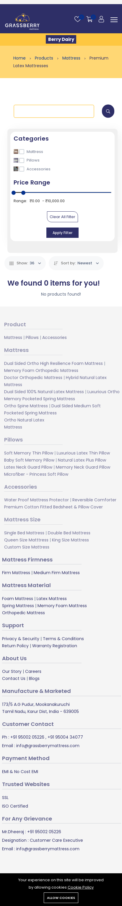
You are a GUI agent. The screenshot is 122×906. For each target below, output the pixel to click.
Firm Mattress (16, 573)
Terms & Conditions (63, 639)
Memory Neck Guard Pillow (83, 467)
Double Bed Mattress (69, 533)
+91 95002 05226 (26, 737)
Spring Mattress (18, 606)
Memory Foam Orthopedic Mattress (41, 370)
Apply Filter (62, 232)
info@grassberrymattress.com (47, 746)
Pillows (32, 337)
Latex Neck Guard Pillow (28, 467)
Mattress (72, 58)
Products (44, 58)
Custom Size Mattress (26, 547)
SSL (5, 797)
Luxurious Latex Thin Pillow (83, 453)
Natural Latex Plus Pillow (82, 460)
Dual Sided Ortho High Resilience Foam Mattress (53, 363)
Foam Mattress (17, 599)
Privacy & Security (20, 639)
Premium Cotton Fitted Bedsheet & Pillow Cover (53, 507)
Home (20, 58)
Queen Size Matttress (26, 540)
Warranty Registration (54, 646)
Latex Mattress (52, 599)
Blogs (34, 678)
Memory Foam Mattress (62, 606)
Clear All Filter (62, 217)
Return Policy (15, 646)
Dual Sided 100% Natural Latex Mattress (44, 392)
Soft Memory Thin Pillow (28, 453)
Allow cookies (61, 897)
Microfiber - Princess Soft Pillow (36, 474)
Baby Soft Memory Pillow (29, 460)
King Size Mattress (70, 540)
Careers (33, 671)
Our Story (12, 671)
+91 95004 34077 (64, 737)
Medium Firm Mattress (57, 573)
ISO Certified (15, 806)
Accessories (54, 337)
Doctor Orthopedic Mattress (33, 377)
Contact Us (13, 678)
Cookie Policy (81, 887)
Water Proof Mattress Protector (36, 500)
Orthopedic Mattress (23, 613)
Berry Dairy (61, 39)
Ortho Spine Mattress (26, 406)
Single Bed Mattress (24, 533)
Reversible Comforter (94, 500)
